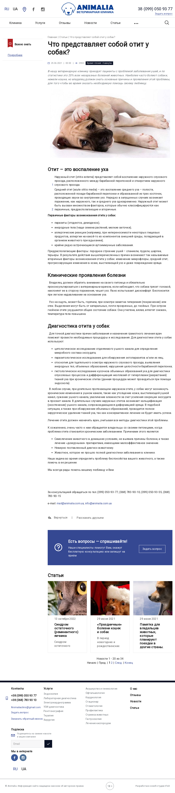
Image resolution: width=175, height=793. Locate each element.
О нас (133, 688)
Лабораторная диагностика (60, 698)
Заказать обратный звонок (27, 718)
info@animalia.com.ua (98, 503)
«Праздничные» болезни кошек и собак (109, 628)
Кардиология (93, 697)
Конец (129, 662)
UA (15, 9)
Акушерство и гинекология (101, 688)
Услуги (48, 688)
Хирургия (49, 719)
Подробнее (15, 55)
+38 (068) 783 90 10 (24, 700)
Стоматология (94, 706)
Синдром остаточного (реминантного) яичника (66, 630)
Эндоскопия (51, 693)
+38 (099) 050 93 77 (24, 695)
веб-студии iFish (161, 786)
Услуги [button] (40, 23)
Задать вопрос (152, 548)
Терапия (48, 715)
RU (6, 9)
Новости (90, 23)
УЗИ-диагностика (54, 706)
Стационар (92, 701)
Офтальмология (95, 693)
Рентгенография (53, 711)
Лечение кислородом (98, 723)
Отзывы (65, 23)
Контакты (17, 688)
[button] (136, 22)
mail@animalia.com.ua (70, 503)
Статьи (115, 23)
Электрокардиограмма (57, 702)
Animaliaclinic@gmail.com (26, 707)
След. (118, 662)
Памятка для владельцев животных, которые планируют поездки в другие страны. (151, 635)
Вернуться (58, 518)
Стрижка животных (97, 714)
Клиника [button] (15, 23)
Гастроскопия (94, 719)
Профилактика (94, 710)
